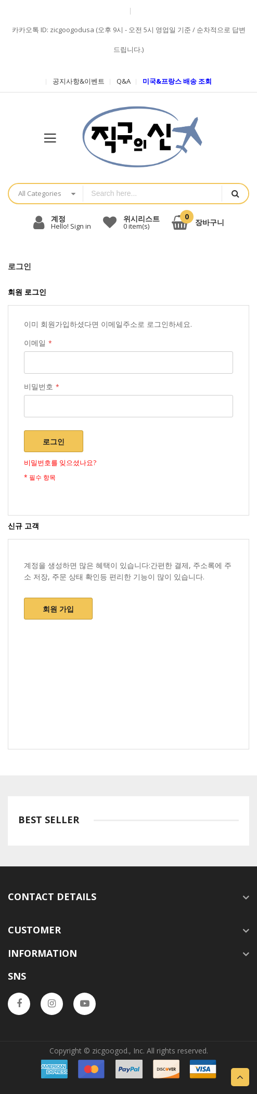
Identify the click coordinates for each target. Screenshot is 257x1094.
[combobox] (152, 193)
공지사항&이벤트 (79, 81)
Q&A (124, 81)
